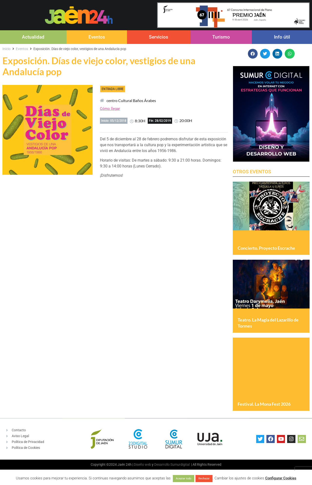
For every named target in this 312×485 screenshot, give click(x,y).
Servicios (158, 37)
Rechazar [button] (204, 478)
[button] (253, 54)
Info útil (282, 37)
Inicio (6, 49)
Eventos (96, 37)
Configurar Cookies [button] (280, 478)
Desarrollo (162, 465)
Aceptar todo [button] (183, 478)
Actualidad (33, 37)
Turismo (221, 37)
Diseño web (142, 465)
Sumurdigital (180, 465)
